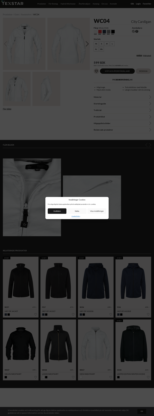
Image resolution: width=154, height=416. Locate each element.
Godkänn (57, 211)
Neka (77, 211)
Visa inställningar (97, 211)
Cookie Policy (76, 216)
